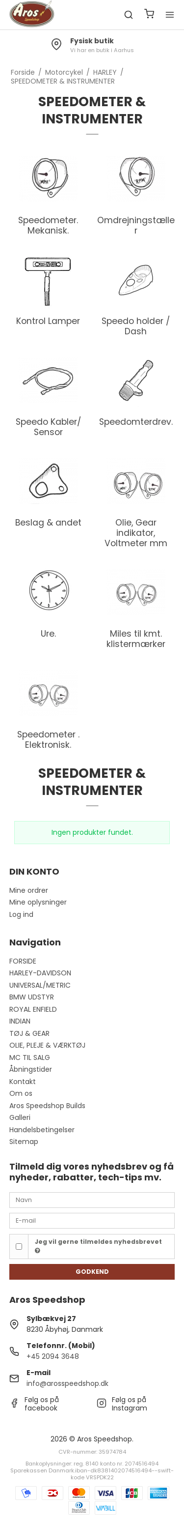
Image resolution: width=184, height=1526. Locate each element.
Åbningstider (30, 1069)
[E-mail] (92, 1220)
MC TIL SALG (29, 1057)
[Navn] (92, 1199)
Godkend (92, 1271)
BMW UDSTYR (31, 997)
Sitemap (23, 1141)
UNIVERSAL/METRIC (40, 985)
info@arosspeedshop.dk (67, 1383)
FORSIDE (22, 961)
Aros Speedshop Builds (47, 1106)
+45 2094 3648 (52, 1356)
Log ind (21, 914)
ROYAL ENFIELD (33, 1009)
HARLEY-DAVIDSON (40, 973)
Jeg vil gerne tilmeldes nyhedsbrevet (98, 1245)
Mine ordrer (28, 890)
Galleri (19, 1117)
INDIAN (19, 1021)
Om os (20, 1093)
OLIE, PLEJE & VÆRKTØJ (47, 1045)
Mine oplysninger (38, 902)
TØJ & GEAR (29, 1033)
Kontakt (22, 1081)
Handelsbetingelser (42, 1130)
